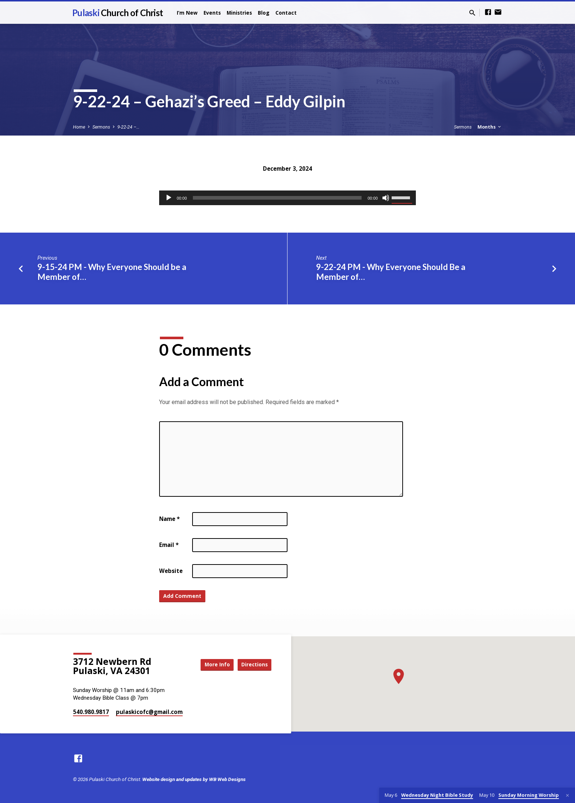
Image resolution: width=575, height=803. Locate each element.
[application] (287, 197)
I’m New (187, 12)
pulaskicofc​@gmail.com (149, 711)
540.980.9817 (91, 711)
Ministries (239, 12)
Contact (286, 12)
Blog (264, 12)
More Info (212, 664)
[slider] (277, 198)
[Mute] (385, 197)
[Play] (168, 197)
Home (79, 127)
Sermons (101, 127)
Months (489, 127)
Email (169, 544)
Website (171, 570)
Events (212, 12)
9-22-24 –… (128, 127)
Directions (253, 664)
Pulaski (117, 12)
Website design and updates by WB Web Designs (194, 779)
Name (169, 518)
